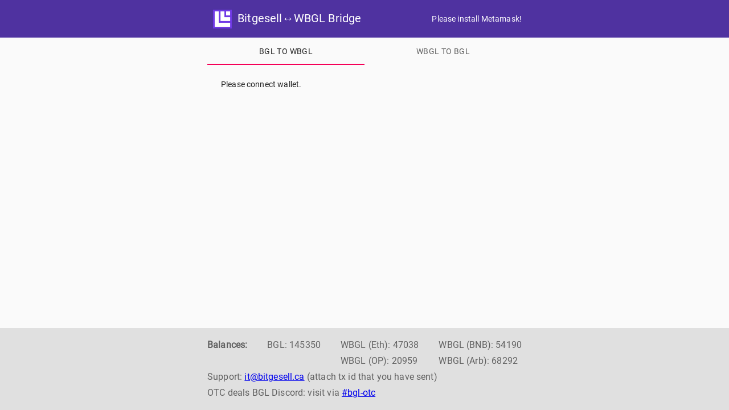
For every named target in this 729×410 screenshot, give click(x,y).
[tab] (285, 51)
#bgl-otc (358, 392)
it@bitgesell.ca (274, 376)
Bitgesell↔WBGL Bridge (287, 18)
